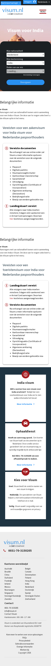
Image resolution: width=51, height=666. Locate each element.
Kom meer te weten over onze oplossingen (24, 637)
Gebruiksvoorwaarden (24, 646)
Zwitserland (30, 602)
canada (28, 574)
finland (28, 580)
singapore (8, 595)
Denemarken (30, 577)
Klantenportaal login (22, 5)
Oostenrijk (29, 593)
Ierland (7, 586)
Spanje (28, 595)
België (27, 571)
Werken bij (24, 652)
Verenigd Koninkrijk (12, 599)
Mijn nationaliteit (15, 53)
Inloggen (41, 5)
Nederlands (43, 2)
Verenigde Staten (32, 599)
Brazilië (7, 574)
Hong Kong (30, 583)
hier (11, 221)
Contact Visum (10, 617)
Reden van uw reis (15, 70)
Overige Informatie (25, 649)
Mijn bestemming (15, 62)
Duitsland (8, 580)
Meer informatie (24, 407)
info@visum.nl (10, 614)
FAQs (24, 640)
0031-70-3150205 (11, 611)
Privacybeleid (24, 643)
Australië (8, 571)
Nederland (29, 589)
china (6, 577)
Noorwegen (9, 593)
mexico (7, 589)
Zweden (8, 602)
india (27, 586)
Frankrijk (8, 583)
